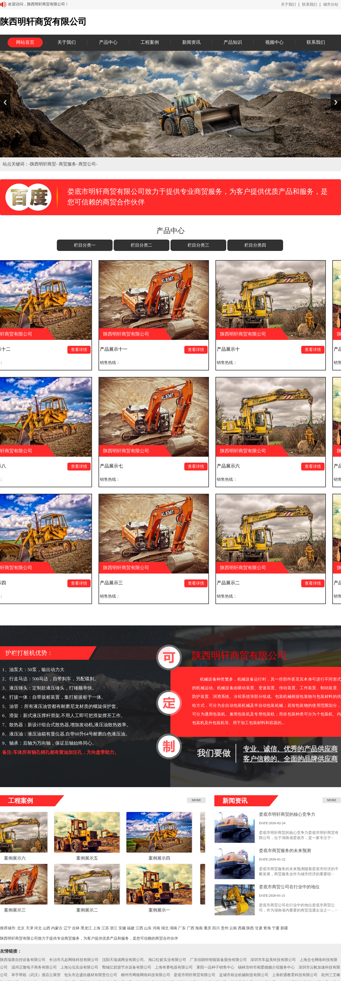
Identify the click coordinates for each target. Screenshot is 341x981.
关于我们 (288, 4)
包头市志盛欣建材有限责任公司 (90, 975)
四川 (216, 928)
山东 (148, 928)
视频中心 (274, 42)
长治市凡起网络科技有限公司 (74, 960)
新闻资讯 (191, 42)
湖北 (165, 928)
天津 (29, 928)
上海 (96, 928)
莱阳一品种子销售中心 (215, 967)
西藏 (241, 928)
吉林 (76, 928)
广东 (182, 928)
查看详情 (82, 349)
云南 (233, 928)
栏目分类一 (85, 245)
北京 (21, 928)
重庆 (207, 928)
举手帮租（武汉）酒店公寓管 (36, 975)
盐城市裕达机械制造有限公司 (243, 975)
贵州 (224, 928)
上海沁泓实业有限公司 (79, 967)
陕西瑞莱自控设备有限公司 (22, 960)
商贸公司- (87, 164)
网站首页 (25, 42)
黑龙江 (86, 928)
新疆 (284, 928)
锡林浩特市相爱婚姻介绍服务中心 (266, 967)
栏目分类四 (255, 245)
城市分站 (330, 4)
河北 (38, 928)
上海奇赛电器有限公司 (174, 967)
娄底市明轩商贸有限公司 (194, 975)
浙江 (113, 928)
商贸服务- (68, 164)
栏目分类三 (198, 245)
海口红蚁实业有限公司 (167, 960)
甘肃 (259, 928)
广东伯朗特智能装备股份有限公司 (218, 960)
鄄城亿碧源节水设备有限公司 (126, 967)
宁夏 (276, 928)
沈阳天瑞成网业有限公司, (123, 960)
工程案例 (149, 42)
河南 (156, 928)
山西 (46, 928)
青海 (267, 928)
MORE (196, 800)
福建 (131, 928)
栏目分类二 (141, 245)
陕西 (250, 928)
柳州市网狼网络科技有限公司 (145, 975)
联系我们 (309, 4)
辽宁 (67, 928)
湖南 (173, 928)
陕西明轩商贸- (44, 164)
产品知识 (233, 42)
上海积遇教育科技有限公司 (294, 975)
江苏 (105, 928)
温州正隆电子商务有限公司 (34, 967)
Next (336, 102)
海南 (199, 928)
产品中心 (108, 42)
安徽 (122, 928)
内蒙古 (57, 928)
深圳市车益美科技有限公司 (273, 960)
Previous (5, 102)
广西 (190, 928)
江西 (139, 928)
